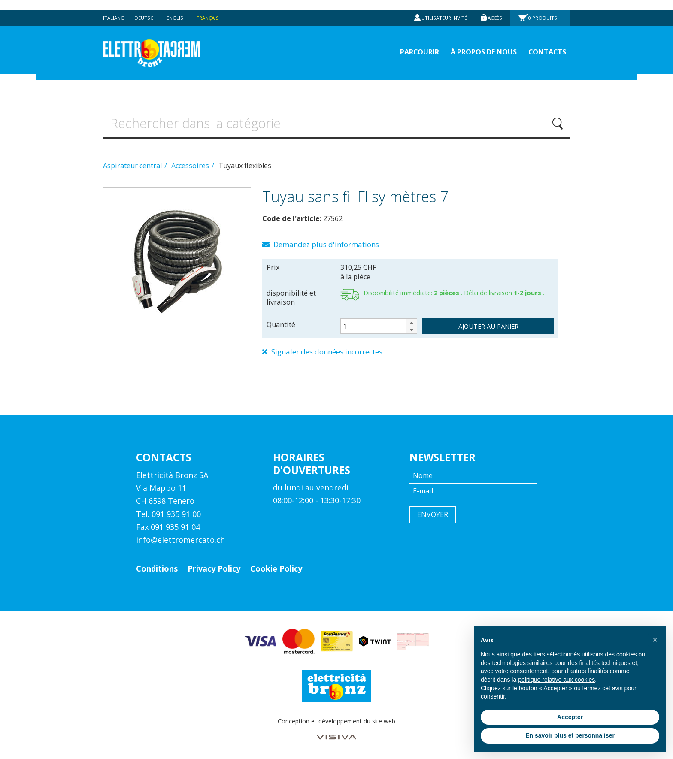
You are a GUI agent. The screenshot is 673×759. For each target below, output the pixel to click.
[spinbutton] (379, 323)
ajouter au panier (488, 323)
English (180, 8)
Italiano (114, 8)
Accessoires (191, 162)
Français (212, 8)
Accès (494, 8)
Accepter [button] (570, 717)
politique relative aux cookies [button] (556, 679)
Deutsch (148, 8)
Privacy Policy (214, 566)
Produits (543, 8)
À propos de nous (475, 43)
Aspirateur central (133, 162)
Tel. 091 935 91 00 (168, 512)
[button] (411, 320)
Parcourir (405, 43)
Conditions (157, 566)
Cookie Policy (276, 566)
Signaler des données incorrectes (328, 350)
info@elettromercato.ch (180, 538)
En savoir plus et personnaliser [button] (570, 735)
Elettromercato (161, 43)
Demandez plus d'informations (325, 241)
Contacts (545, 43)
